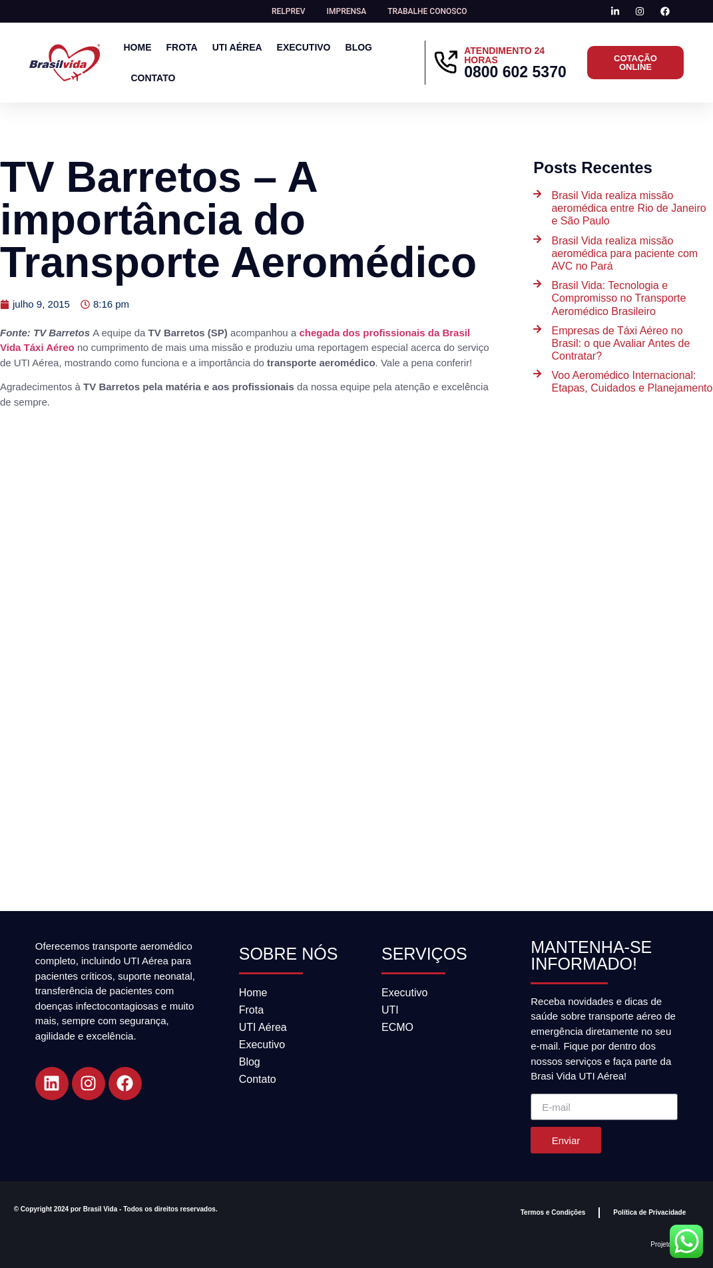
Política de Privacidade (649, 1212)
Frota (181, 47)
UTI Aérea (237, 47)
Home (137, 47)
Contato (152, 78)
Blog (359, 47)
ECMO (397, 1027)
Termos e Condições (553, 1212)
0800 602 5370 (515, 72)
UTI (390, 1010)
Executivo (304, 47)
